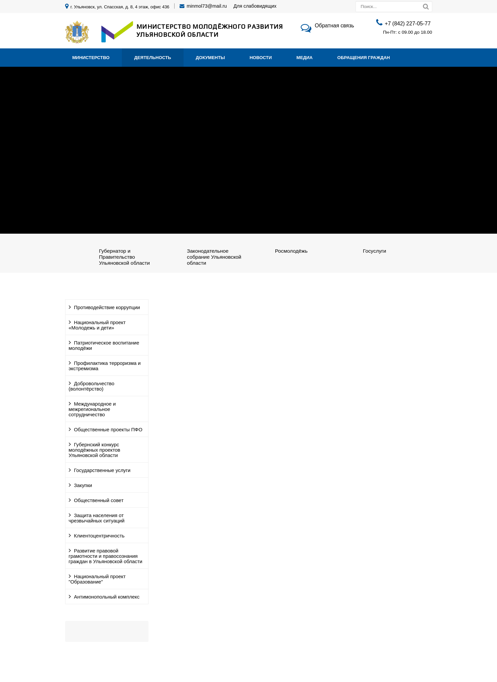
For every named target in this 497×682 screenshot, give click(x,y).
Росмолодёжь (291, 251)
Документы (210, 57)
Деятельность (152, 57)
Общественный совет (98, 500)
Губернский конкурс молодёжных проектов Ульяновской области (94, 450)
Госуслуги (374, 251)
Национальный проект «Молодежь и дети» (97, 325)
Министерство (91, 57)
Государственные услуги (102, 470)
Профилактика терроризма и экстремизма (105, 366)
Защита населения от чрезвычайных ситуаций (97, 518)
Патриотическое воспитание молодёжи (104, 345)
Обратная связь (334, 25)
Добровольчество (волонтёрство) (91, 386)
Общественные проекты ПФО (108, 429)
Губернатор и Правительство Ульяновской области (124, 257)
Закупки (83, 485)
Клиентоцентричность (99, 535)
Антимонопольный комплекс (107, 597)
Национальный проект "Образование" (97, 579)
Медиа (304, 57)
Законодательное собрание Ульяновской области (214, 257)
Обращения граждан (363, 57)
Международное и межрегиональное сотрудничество (92, 409)
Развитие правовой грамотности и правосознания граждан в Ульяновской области (106, 556)
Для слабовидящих (255, 6)
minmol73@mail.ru (207, 6)
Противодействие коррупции (107, 307)
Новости (261, 57)
